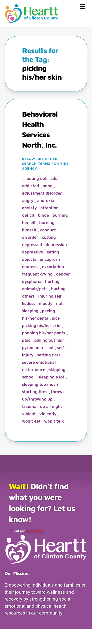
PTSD (26, 340)
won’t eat (31, 421)
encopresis (50, 259)
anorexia (45, 200)
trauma (29, 406)
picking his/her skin (41, 325)
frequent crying (37, 274)
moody (46, 303)
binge (43, 215)
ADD (54, 178)
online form (34, 531)
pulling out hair (49, 340)
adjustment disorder (42, 193)
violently (47, 413)
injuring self (50, 296)
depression (56, 244)
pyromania (32, 347)
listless (28, 303)
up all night (51, 406)
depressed (32, 244)
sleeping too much (40, 384)
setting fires (49, 354)
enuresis (30, 266)
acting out (37, 178)
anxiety (29, 207)
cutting (49, 237)
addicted (30, 185)
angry (28, 200)
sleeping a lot (51, 377)
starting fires (34, 391)
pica (56, 318)
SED (50, 347)
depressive (32, 252)
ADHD (48, 185)
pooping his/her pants (43, 332)
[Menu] (82, 7)
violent (29, 413)
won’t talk (54, 421)
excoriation (53, 266)
